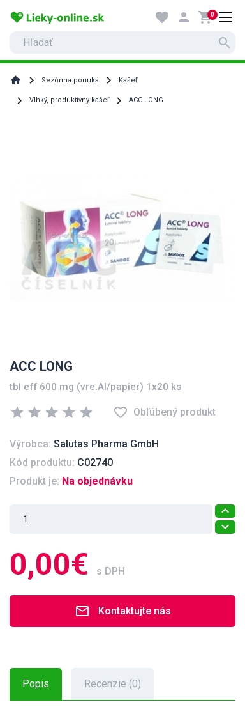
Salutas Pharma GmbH (106, 444)
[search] (122, 42)
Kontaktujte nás (123, 611)
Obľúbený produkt (164, 412)
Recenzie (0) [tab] (112, 684)
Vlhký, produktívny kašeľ (69, 100)
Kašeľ (128, 80)
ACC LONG (146, 100)
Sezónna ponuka (70, 80)
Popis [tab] (35, 684)
